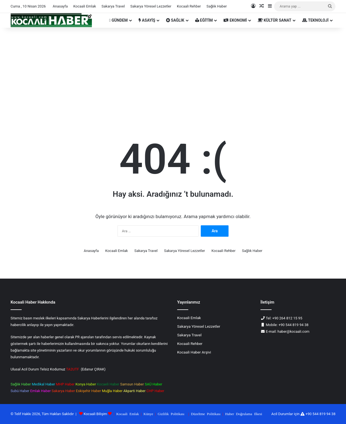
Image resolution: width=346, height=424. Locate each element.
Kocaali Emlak (84, 6)
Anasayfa (60, 6)
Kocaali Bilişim (95, 414)
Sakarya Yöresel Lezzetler (150, 6)
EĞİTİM (204, 20)
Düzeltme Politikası (206, 413)
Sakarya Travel (113, 6)
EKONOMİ (235, 20)
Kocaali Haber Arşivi (194, 352)
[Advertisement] (173, 75)
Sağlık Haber (216, 6)
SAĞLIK (175, 20)
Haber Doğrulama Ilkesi (243, 413)
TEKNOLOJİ (315, 20)
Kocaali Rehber (189, 6)
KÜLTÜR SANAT (274, 20)
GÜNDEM (118, 20)
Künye (148, 413)
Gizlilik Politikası (171, 413)
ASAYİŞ (147, 20)
